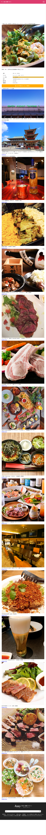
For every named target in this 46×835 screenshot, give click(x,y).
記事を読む (4, 121)
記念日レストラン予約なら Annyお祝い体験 (12, 815)
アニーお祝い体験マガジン (6, 1)
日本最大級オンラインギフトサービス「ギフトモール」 (32, 815)
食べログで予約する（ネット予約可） (22, 85)
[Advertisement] (23, 12)
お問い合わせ (18, 814)
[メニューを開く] (43, 2)
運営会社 (4, 814)
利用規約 (24, 814)
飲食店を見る (4, 202)
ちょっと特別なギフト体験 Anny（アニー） (35, 814)
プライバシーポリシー (11, 814)
